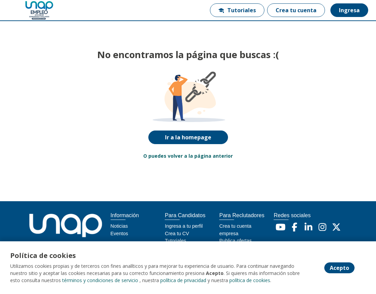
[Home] (29, 10)
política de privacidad (183, 280)
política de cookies (249, 280)
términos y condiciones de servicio (100, 280)
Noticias (119, 226)
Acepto (339, 268)
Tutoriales (237, 10)
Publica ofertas (235, 240)
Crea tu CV (177, 233)
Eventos (119, 233)
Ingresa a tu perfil (183, 226)
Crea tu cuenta (296, 10)
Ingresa (349, 10)
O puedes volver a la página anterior (188, 156)
